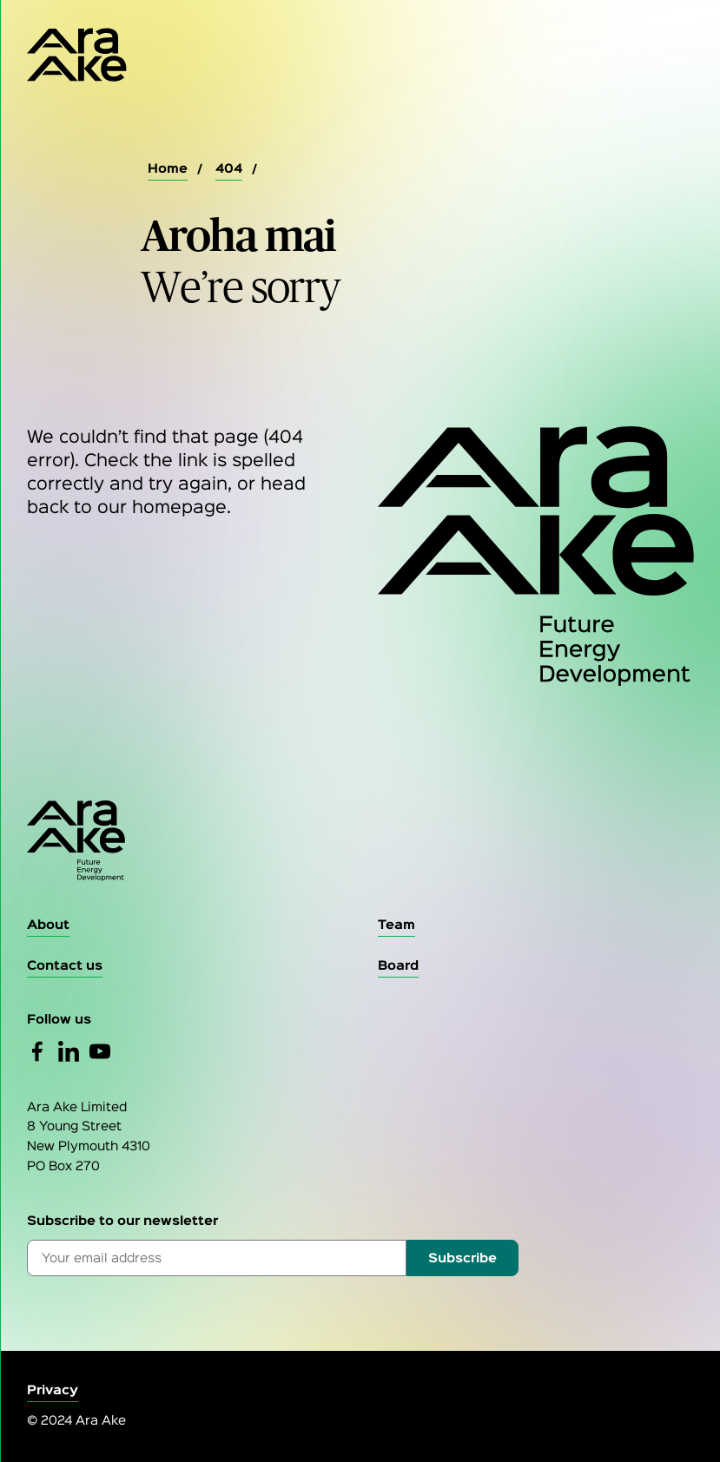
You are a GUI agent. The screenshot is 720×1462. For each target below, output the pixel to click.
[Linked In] (68, 1051)
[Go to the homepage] (360, 840)
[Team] (396, 926)
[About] (48, 926)
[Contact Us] (64, 967)
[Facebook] (37, 1051)
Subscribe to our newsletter (122, 1221)
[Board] (398, 967)
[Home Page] (77, 54)
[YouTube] (99, 1051)
